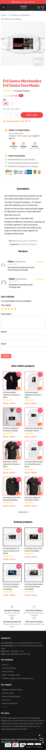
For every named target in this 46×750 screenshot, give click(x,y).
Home (3, 15)
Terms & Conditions (9, 668)
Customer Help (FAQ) (10, 703)
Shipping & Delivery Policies (12, 690)
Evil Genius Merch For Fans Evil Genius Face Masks (11, 550)
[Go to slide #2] (29, 71)
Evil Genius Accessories (19, 15)
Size (4, 100)
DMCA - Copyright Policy (11, 675)
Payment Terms (8, 693)
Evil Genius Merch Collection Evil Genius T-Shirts (12, 394)
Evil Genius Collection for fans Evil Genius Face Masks (11, 586)
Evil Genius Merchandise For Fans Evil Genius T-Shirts (34, 464)
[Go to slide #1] (17, 71)
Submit (6, 356)
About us (5, 665)
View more (23, 512)
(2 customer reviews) (22, 91)
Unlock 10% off (41, 739)
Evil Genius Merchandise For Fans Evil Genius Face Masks (34, 586)
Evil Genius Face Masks (11, 19)
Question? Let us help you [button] (34, 747)
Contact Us (6, 700)
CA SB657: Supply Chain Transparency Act (18, 678)
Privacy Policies (7, 671)
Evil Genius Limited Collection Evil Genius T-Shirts (12, 464)
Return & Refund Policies (11, 697)
